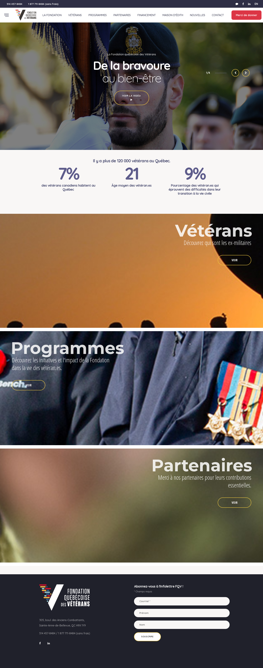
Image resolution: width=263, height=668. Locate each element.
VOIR (235, 260)
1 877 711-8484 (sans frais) (43, 4)
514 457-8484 (14, 4)
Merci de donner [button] (246, 15)
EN (256, 4)
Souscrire (147, 636)
